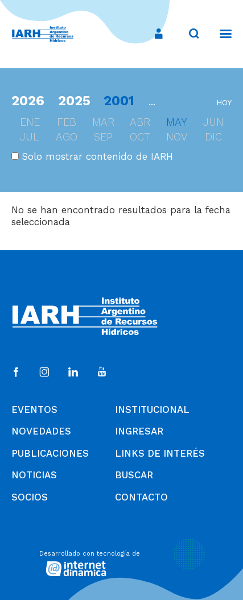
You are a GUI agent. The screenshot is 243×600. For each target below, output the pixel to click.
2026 (27, 101)
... (152, 101)
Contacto (141, 497)
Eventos (34, 409)
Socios (29, 497)
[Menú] (220, 34)
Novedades (41, 431)
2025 (74, 101)
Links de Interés (160, 453)
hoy (224, 102)
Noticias (34, 475)
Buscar (134, 475)
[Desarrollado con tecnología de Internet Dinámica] (121, 562)
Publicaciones (50, 453)
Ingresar (139, 431)
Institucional (152, 409)
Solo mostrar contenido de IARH (92, 156)
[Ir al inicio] (42, 34)
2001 (119, 101)
